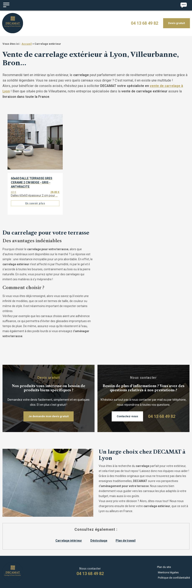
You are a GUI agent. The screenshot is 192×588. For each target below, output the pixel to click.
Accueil (27, 42)
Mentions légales (168, 571)
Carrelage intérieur (68, 539)
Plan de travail (126, 539)
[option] (35, 166)
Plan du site (165, 567)
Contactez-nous (127, 414)
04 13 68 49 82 (144, 22)
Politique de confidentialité (174, 574)
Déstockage (98, 539)
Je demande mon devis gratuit (48, 414)
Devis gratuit (176, 22)
